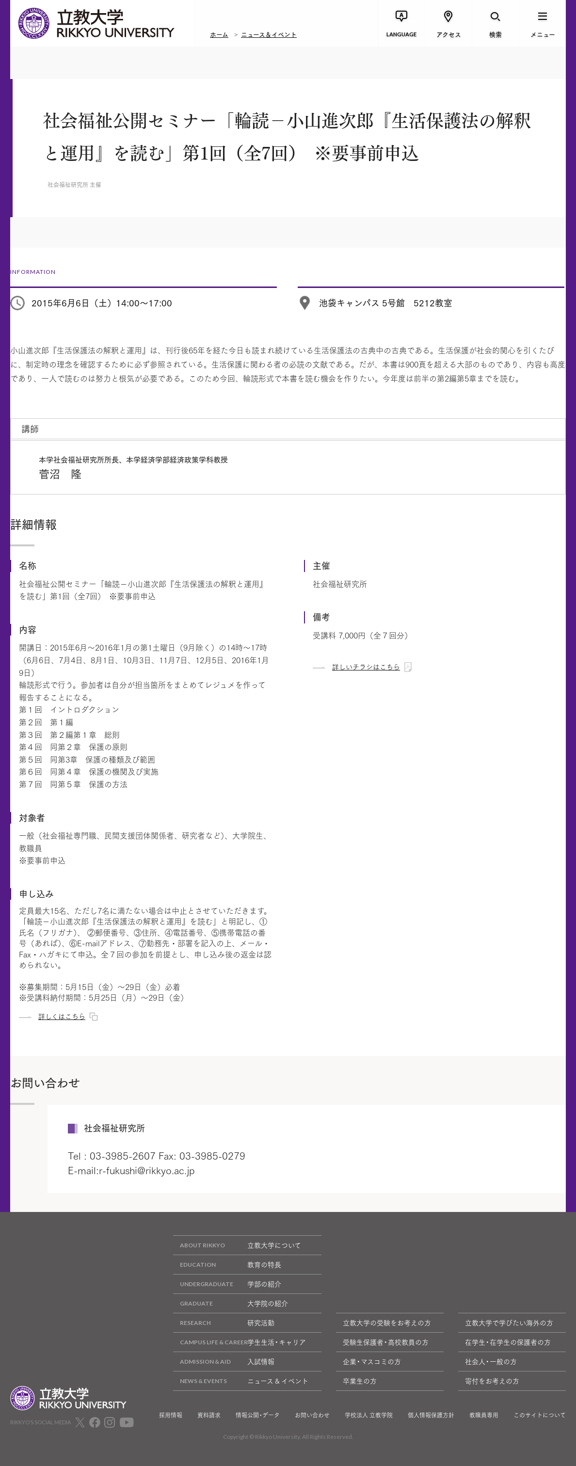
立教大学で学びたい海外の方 (509, 1322)
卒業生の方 (360, 1381)
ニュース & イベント (240, 1380)
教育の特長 (227, 1264)
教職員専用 (483, 1415)
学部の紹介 (227, 1284)
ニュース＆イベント (269, 34)
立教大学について (237, 1245)
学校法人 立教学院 (369, 1415)
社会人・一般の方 (491, 1361)
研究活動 (223, 1322)
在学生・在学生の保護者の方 (508, 1342)
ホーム (219, 34)
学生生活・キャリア (239, 1342)
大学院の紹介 (230, 1303)
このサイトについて (539, 1415)
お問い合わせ (312, 1415)
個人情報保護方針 (431, 1415)
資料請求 (209, 1415)
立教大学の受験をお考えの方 (387, 1322)
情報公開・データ (258, 1415)
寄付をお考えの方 (492, 1381)
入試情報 (223, 1361)
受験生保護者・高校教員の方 (386, 1342)
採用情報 (170, 1415)
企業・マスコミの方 (372, 1361)
